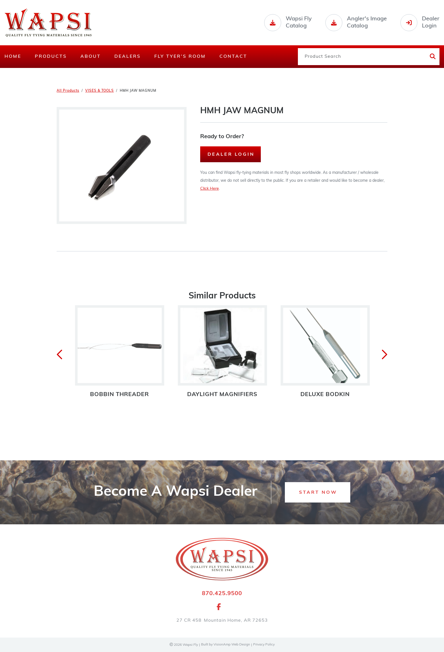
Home (13, 56)
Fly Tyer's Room (180, 56)
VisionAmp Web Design (231, 645)
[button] (317, 492)
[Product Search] (361, 56)
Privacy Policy (264, 645)
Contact (233, 56)
